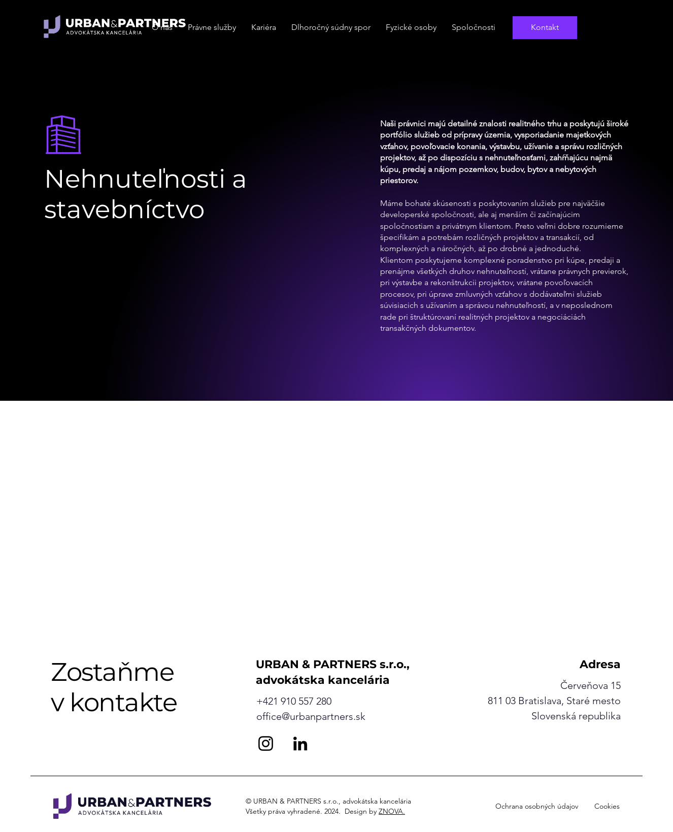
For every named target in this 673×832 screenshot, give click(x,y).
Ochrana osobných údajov (536, 806)
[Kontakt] (545, 27)
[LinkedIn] (300, 743)
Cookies (607, 806)
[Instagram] (266, 743)
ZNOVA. (392, 811)
